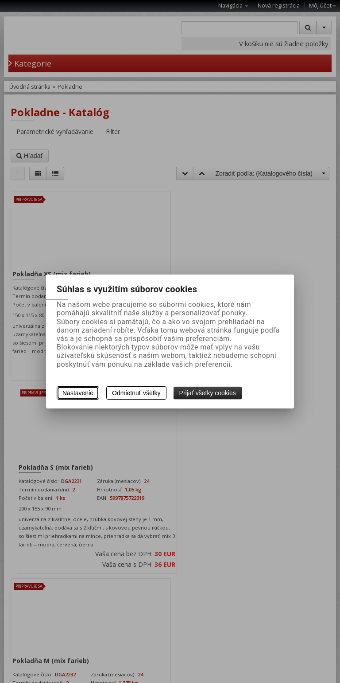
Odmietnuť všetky (136, 392)
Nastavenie (77, 392)
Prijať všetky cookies (207, 392)
